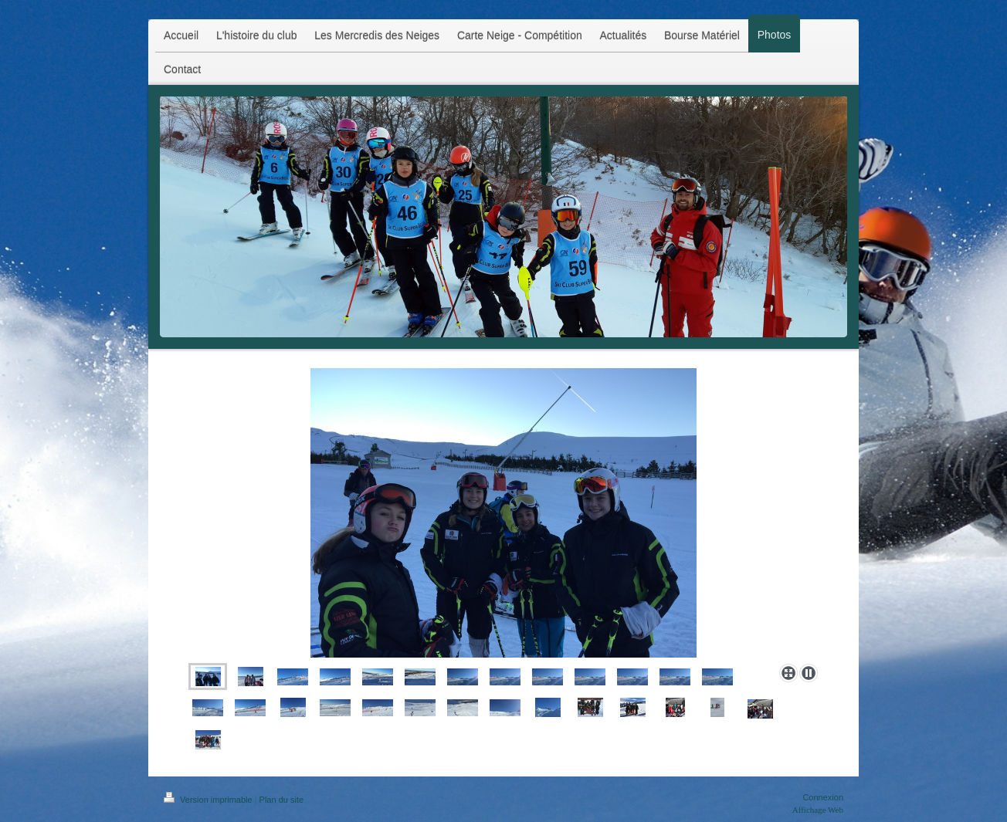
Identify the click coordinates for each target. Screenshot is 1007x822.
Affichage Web (817, 809)
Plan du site (281, 799)
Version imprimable (209, 799)
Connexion (822, 797)
